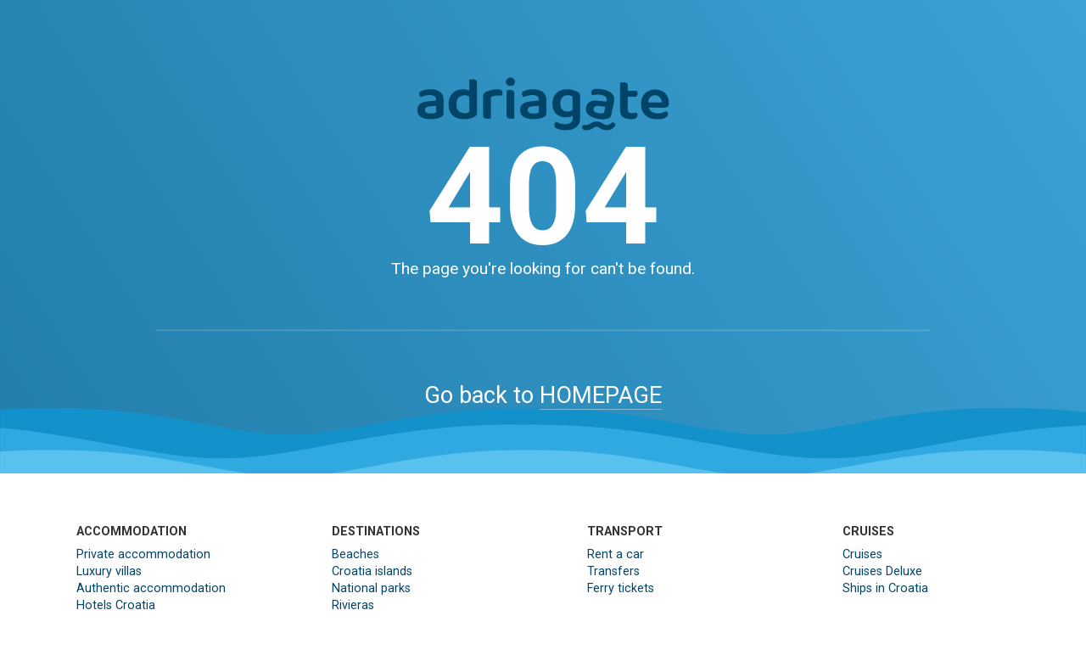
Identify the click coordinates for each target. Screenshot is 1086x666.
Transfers (613, 571)
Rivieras (353, 605)
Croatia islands (372, 571)
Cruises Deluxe (882, 571)
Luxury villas (109, 571)
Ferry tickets (620, 588)
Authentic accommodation (151, 588)
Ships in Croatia (885, 588)
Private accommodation (143, 554)
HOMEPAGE (601, 395)
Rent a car (615, 554)
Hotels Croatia (115, 605)
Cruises (862, 554)
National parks (371, 588)
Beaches (355, 554)
